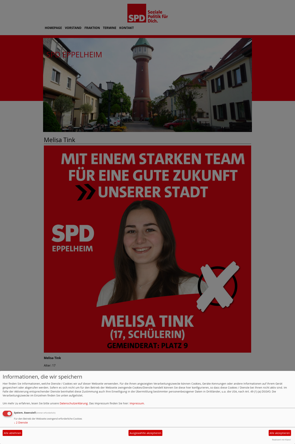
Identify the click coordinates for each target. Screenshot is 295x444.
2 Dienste (21, 422)
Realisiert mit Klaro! (281, 439)
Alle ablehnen (12, 433)
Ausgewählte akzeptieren (145, 433)
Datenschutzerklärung (74, 403)
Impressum (137, 403)
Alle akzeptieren (280, 433)
